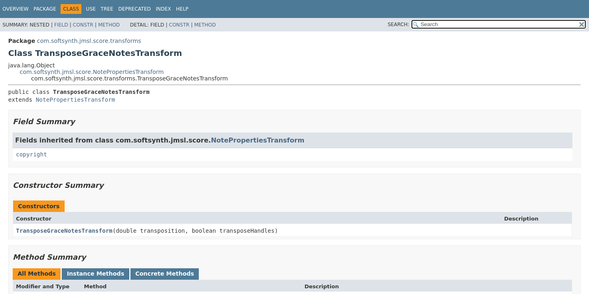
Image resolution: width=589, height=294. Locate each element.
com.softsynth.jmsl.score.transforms (89, 41)
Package (45, 9)
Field (61, 25)
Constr (83, 25)
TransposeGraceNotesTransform (64, 230)
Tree (107, 9)
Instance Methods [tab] (95, 273)
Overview (15, 9)
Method (109, 25)
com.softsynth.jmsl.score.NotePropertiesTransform (92, 72)
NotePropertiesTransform (75, 99)
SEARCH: (398, 24)
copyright (31, 154)
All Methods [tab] (37, 273)
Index (163, 9)
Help (182, 9)
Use (91, 9)
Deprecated (134, 9)
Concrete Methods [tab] (164, 273)
